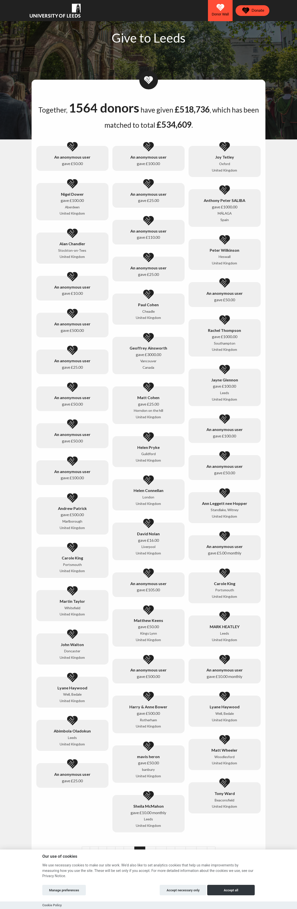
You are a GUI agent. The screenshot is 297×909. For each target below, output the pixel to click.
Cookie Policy (52, 905)
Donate (252, 10)
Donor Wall (220, 10)
